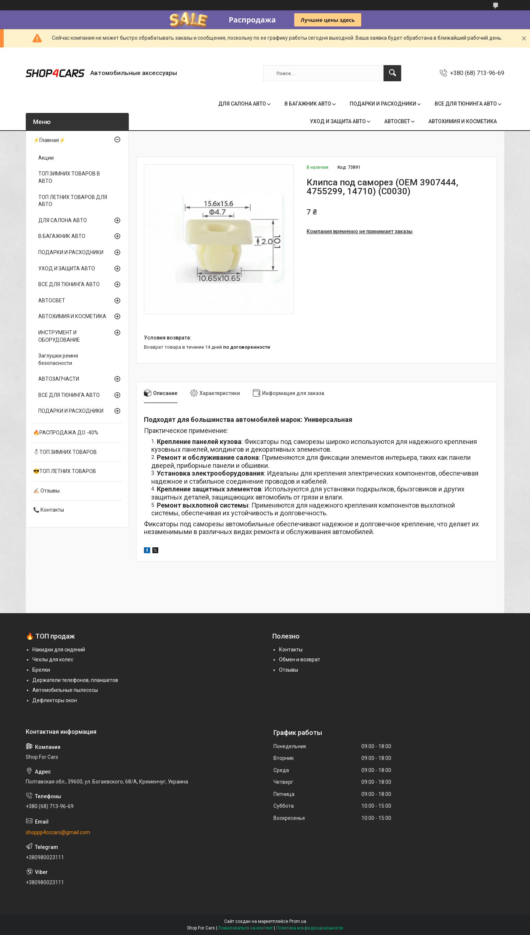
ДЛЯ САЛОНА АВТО (242, 104)
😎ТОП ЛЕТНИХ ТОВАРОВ (64, 471)
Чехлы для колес (52, 659)
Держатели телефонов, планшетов (75, 680)
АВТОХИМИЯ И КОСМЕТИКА (462, 121)
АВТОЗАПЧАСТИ (58, 379)
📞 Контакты (48, 510)
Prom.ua (297, 921)
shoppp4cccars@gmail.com (58, 832)
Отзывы (288, 670)
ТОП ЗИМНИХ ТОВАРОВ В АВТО (69, 177)
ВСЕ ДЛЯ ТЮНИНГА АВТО (466, 104)
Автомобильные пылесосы (65, 690)
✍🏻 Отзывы (46, 491)
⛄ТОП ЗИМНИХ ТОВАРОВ (65, 452)
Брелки (41, 670)
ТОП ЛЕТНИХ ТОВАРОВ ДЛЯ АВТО (72, 200)
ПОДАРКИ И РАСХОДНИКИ (383, 104)
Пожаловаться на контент (245, 928)
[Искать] (392, 73)
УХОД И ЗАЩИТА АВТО (338, 121)
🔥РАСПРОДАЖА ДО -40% (65, 432)
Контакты (291, 650)
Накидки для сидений (58, 650)
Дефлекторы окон (54, 700)
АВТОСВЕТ (397, 121)
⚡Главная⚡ (49, 140)
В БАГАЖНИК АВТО (308, 104)
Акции (46, 158)
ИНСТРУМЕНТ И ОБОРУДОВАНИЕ (59, 336)
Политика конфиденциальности (309, 928)
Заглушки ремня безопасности (58, 359)
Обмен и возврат (299, 659)
